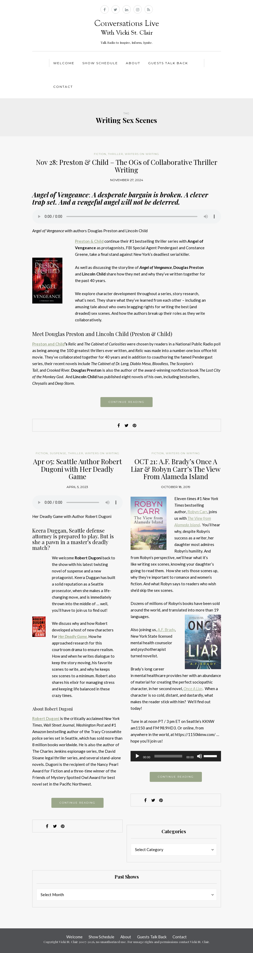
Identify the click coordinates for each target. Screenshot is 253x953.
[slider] (168, 756)
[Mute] (199, 756)
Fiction (100, 154)
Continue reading (126, 402)
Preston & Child (89, 241)
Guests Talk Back (168, 63)
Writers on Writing (142, 154)
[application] (176, 756)
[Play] (137, 756)
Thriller (115, 154)
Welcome (63, 63)
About (133, 63)
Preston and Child (48, 344)
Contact (63, 87)
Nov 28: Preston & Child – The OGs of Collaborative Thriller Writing (126, 166)
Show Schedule (100, 63)
